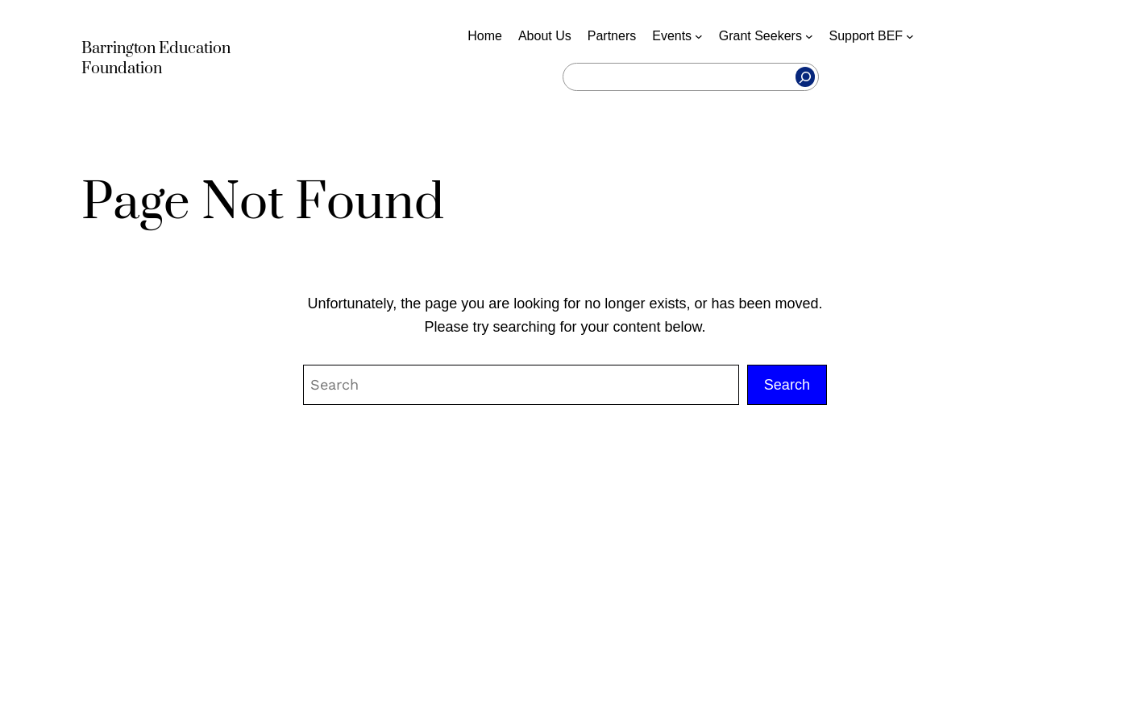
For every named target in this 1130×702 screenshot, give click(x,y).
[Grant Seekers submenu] (809, 36)
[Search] (805, 77)
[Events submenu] (699, 36)
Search (787, 385)
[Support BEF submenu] (910, 36)
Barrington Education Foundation (156, 59)
